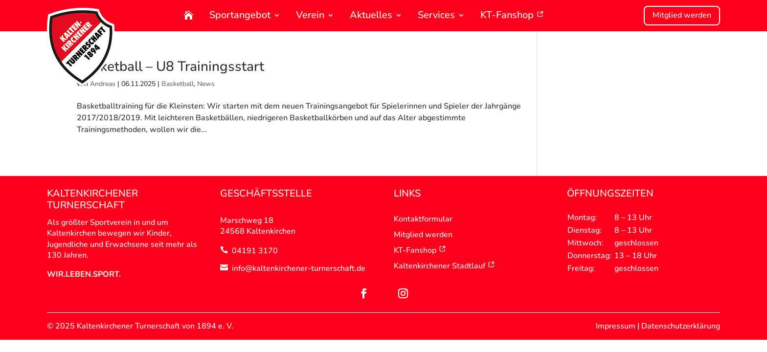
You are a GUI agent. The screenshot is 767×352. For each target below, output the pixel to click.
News (206, 83)
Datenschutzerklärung (680, 326)
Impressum (615, 326)
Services (436, 16)
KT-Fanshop (512, 16)
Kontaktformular (423, 219)
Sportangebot (240, 16)
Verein (310, 16)
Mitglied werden (682, 15)
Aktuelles (371, 16)
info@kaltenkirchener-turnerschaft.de (298, 268)
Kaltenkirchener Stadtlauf (444, 266)
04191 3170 (255, 250)
